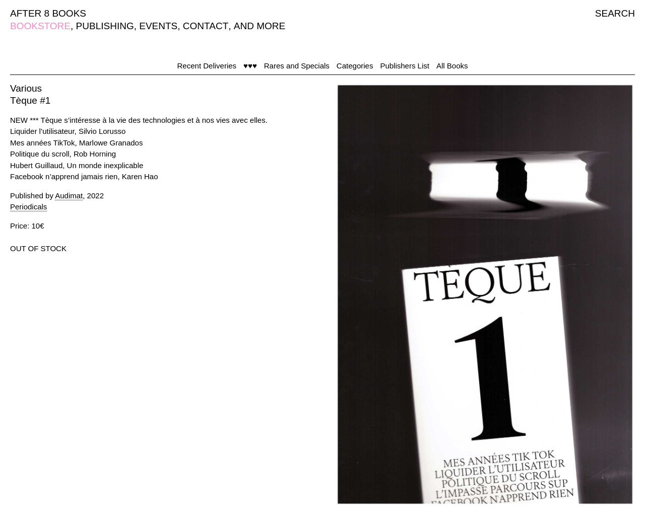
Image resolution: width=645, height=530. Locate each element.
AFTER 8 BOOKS (48, 13)
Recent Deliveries (207, 65)
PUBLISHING (105, 26)
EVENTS (158, 26)
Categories (355, 65)
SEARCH (615, 13)
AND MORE (259, 26)
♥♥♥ (250, 65)
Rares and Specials (297, 65)
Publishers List (404, 65)
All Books (452, 65)
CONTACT (205, 26)
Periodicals (28, 206)
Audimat (69, 195)
